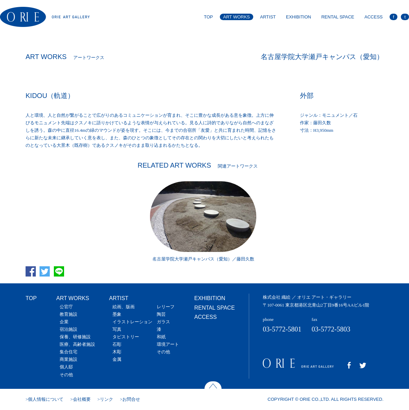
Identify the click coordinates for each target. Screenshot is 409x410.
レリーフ (166, 306)
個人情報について (45, 399)
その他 (66, 374)
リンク (106, 399)
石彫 (116, 344)
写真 (116, 329)
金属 (116, 359)
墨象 (116, 314)
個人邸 (66, 366)
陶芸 (161, 314)
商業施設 (68, 359)
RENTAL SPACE (337, 16)
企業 (64, 321)
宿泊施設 (68, 329)
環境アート (168, 344)
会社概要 (82, 399)
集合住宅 (68, 351)
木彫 (116, 351)
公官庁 (66, 306)
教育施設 (68, 314)
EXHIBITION (298, 16)
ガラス (163, 321)
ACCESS (373, 16)
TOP (208, 16)
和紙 (161, 336)
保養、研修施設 (75, 336)
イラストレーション (132, 321)
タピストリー (125, 336)
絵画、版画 (123, 306)
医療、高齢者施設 (77, 344)
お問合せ (131, 399)
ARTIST (268, 16)
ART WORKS (236, 16)
